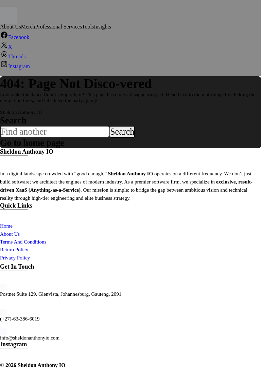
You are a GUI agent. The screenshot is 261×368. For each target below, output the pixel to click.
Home (6, 225)
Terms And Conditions (23, 241)
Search (13, 120)
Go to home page (32, 142)
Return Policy (14, 249)
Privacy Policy (15, 257)
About (7, 233)
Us (17, 233)
